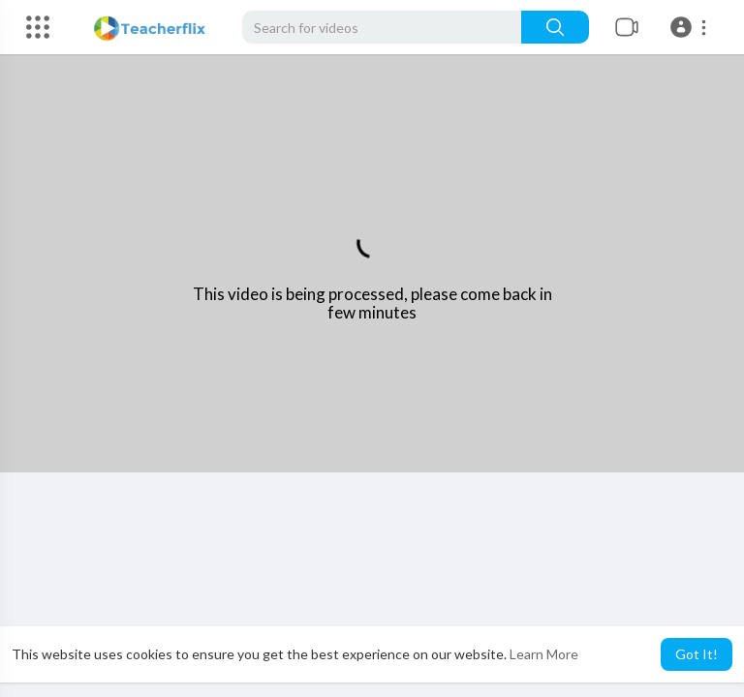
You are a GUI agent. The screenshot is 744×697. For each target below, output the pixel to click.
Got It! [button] (696, 654)
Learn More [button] (544, 654)
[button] (691, 27)
